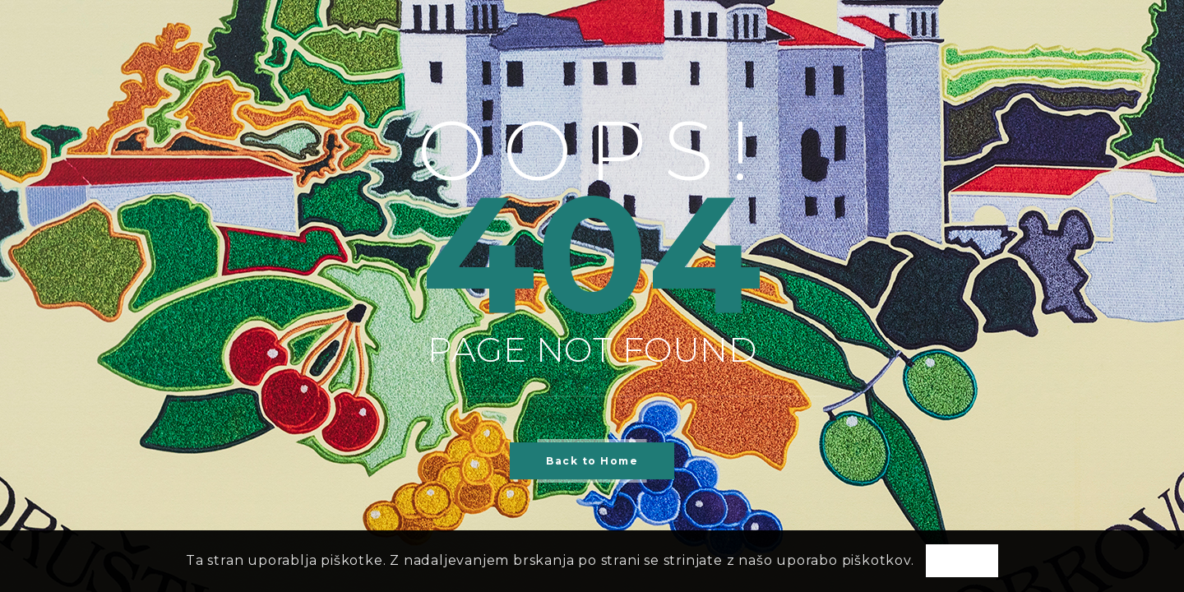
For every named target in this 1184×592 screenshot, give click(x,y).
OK (962, 561)
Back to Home (592, 461)
